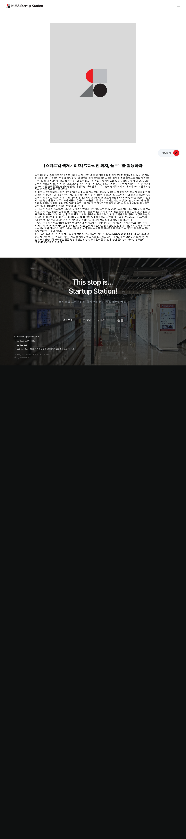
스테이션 (68, 320)
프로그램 (85, 320)
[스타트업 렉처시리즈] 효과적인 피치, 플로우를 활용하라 (93, 165)
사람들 (119, 322)
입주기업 (103, 321)
